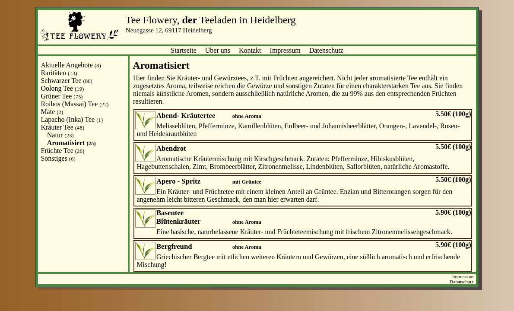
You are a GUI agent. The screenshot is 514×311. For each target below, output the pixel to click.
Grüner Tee (61, 96)
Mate (52, 111)
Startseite (184, 50)
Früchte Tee (62, 150)
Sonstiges (58, 158)
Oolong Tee (62, 88)
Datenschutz (326, 50)
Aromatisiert (71, 142)
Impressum (285, 50)
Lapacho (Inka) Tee (72, 119)
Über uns (217, 50)
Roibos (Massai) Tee (74, 104)
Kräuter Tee (62, 127)
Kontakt (250, 50)
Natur (60, 135)
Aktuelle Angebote (71, 65)
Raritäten (59, 72)
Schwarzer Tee (66, 80)
